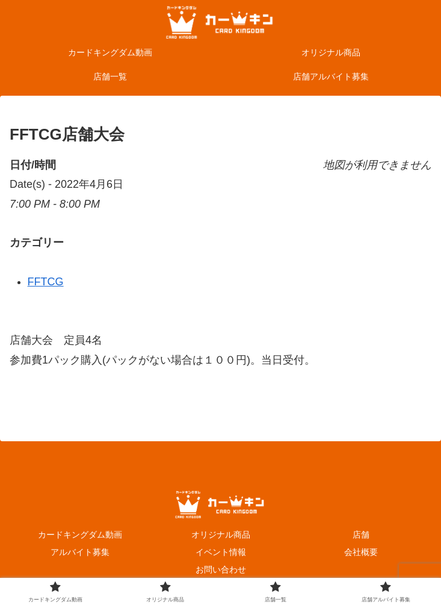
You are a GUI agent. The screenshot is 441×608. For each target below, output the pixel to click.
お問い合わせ (221, 569)
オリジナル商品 (220, 534)
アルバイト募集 (80, 552)
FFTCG (46, 282)
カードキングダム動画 (80, 534)
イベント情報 (221, 552)
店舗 (361, 534)
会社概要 (361, 552)
